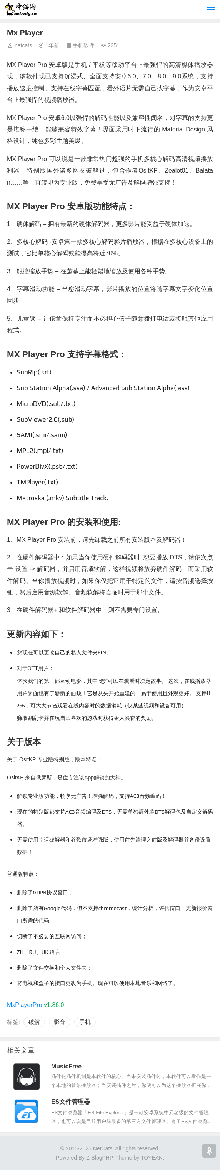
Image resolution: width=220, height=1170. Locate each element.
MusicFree (66, 1066)
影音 (59, 1022)
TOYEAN (152, 1158)
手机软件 (83, 45)
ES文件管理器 (70, 1101)
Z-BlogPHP (99, 1158)
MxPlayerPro (24, 1005)
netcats (23, 45)
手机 (85, 1022)
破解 (34, 1022)
